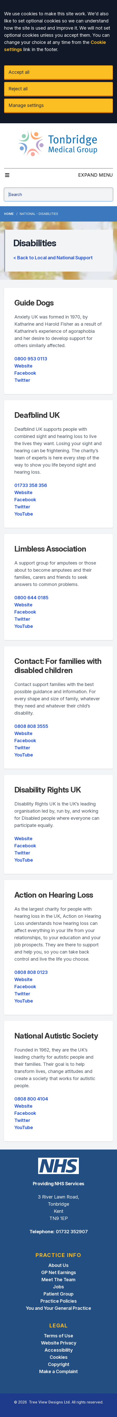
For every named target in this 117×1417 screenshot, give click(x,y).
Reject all (18, 88)
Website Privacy (58, 1343)
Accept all (18, 72)
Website (23, 366)
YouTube (23, 514)
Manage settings (26, 105)
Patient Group (58, 1294)
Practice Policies (58, 1301)
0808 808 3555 (31, 726)
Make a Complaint (58, 1371)
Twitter (22, 380)
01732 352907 (72, 1231)
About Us (58, 1265)
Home (9, 214)
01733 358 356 (30, 485)
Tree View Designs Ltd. (50, 1402)
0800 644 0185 (31, 597)
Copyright (58, 1364)
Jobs (58, 1286)
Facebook (25, 373)
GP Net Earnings (58, 1272)
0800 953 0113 (30, 358)
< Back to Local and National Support (53, 257)
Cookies (59, 1357)
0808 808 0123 (31, 972)
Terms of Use (58, 1335)
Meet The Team (58, 1279)
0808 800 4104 (31, 1099)
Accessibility (59, 1350)
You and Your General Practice (58, 1308)
